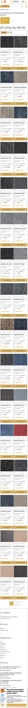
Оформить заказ (4, 630)
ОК (16, 705)
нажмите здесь (10, 702)
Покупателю (3, 649)
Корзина (2, 628)
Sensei (5, 28)
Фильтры (4, 32)
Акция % (5, 6)
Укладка (2, 647)
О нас (1, 641)
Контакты (2, 653)
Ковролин (8, 27)
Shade (10, 28)
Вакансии (2, 655)
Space (13, 27)
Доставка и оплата (5, 651)
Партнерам (3, 643)
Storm (19, 28)
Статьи (2, 657)
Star (1, 28)
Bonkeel (2, 27)
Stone (14, 28)
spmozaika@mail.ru (5, 691)
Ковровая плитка (21, 27)
